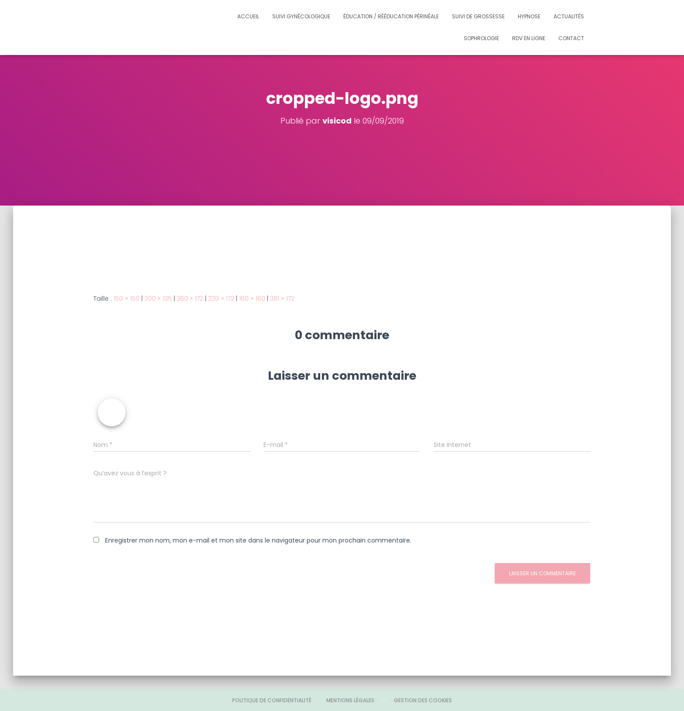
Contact (571, 38)
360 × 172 (190, 298)
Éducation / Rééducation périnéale (391, 16)
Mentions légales (350, 700)
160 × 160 (252, 298)
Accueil (248, 16)
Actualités (569, 16)
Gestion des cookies (423, 700)
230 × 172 (221, 298)
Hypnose (529, 16)
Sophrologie (481, 38)
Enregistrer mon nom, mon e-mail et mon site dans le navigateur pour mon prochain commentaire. (258, 540)
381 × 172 (282, 298)
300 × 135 (158, 298)
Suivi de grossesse (478, 16)
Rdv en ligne (528, 38)
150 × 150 (126, 298)
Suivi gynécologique (301, 16)
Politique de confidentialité (271, 700)
